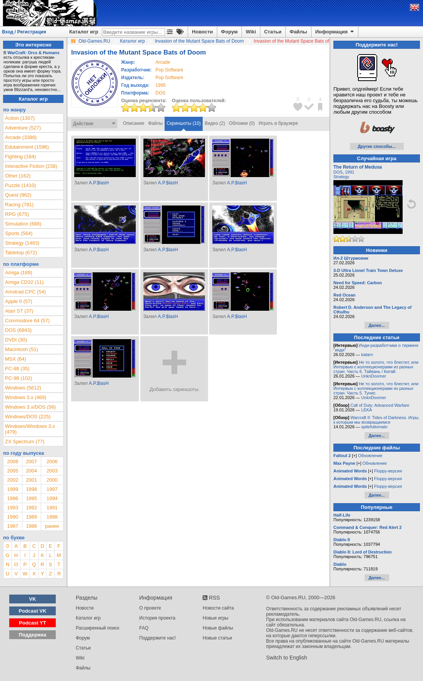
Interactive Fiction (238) (31, 166)
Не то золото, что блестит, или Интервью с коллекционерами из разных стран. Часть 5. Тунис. (375, 388)
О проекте (150, 608)
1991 (52, 507)
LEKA (366, 410)
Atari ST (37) (19, 311)
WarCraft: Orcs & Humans (33, 52)
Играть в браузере (278, 123)
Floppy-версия (388, 471)
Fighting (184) (20, 156)
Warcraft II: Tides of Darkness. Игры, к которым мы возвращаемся (376, 419)
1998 (31, 489)
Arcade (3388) (21, 137)
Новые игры (215, 618)
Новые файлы (218, 628)
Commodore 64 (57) (27, 320)
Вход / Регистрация (24, 32)
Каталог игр (83, 32)
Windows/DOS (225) (27, 416)
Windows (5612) (23, 388)
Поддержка (33, 635)
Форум (229, 32)
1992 (31, 507)
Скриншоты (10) (184, 123)
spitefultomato (374, 426)
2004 (31, 471)
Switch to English (286, 657)
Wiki (251, 32)
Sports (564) (19, 233)
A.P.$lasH (99, 183)
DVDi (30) (16, 340)
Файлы (298, 32)
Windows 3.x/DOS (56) (30, 407)
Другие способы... (377, 146)
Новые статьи (217, 638)
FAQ (143, 628)
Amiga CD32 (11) (24, 282)
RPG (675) (17, 214)
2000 (52, 480)
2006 (52, 461)
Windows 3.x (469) (26, 397)
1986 (31, 526)
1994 (52, 498)
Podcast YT (32, 623)
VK (32, 599)
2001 (31, 480)
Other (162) (17, 176)
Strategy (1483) (22, 243)
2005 (12, 471)
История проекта (157, 618)
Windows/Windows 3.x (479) (30, 429)
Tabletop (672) (21, 252)
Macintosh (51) (21, 349)
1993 (12, 507)
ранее (52, 526)
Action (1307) (20, 118)
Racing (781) (19, 204)
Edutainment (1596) (27, 147)
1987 (12, 526)
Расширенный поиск (97, 628)
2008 (12, 461)
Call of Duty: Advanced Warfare (379, 405)
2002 (12, 480)
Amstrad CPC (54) (25, 292)
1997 (52, 489)
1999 (12, 489)
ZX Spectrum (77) (25, 441)
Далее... (376, 325)
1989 (31, 517)
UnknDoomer (373, 376)
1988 (52, 517)
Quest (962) (18, 195)
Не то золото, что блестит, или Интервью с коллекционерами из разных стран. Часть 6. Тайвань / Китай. (375, 367)
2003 (52, 471)
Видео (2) (215, 123)
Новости (202, 32)
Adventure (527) (23, 128)
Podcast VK (32, 611)
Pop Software (169, 70)
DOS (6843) (18, 330)
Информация (335, 32)
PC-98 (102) (18, 378)
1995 (160, 85)
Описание (133, 123)
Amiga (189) (18, 272)
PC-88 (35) (17, 368)
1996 (12, 498)
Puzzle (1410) (20, 185)
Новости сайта (218, 608)
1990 (12, 517)
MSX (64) (15, 359)
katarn (367, 354)
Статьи (272, 32)
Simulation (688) (23, 224)
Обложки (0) (242, 123)
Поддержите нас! (157, 638)
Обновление (370, 455)
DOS (338, 172)
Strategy (341, 176)
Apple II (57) (18, 301)
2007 (31, 461)
